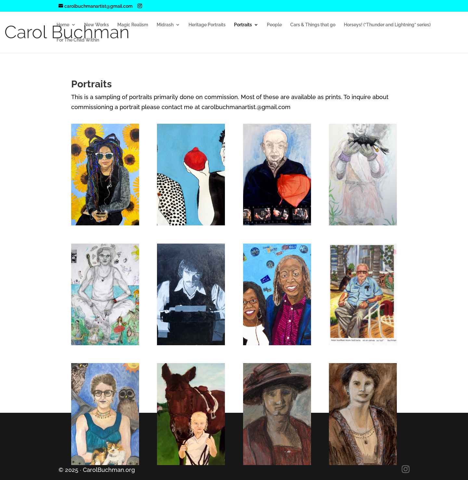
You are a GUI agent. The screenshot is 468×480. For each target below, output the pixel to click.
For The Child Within (78, 40)
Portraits (243, 24)
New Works (96, 24)
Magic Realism (132, 24)
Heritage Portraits (207, 24)
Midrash (165, 24)
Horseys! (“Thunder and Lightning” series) (387, 24)
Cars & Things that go (312, 24)
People (274, 24)
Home (63, 24)
